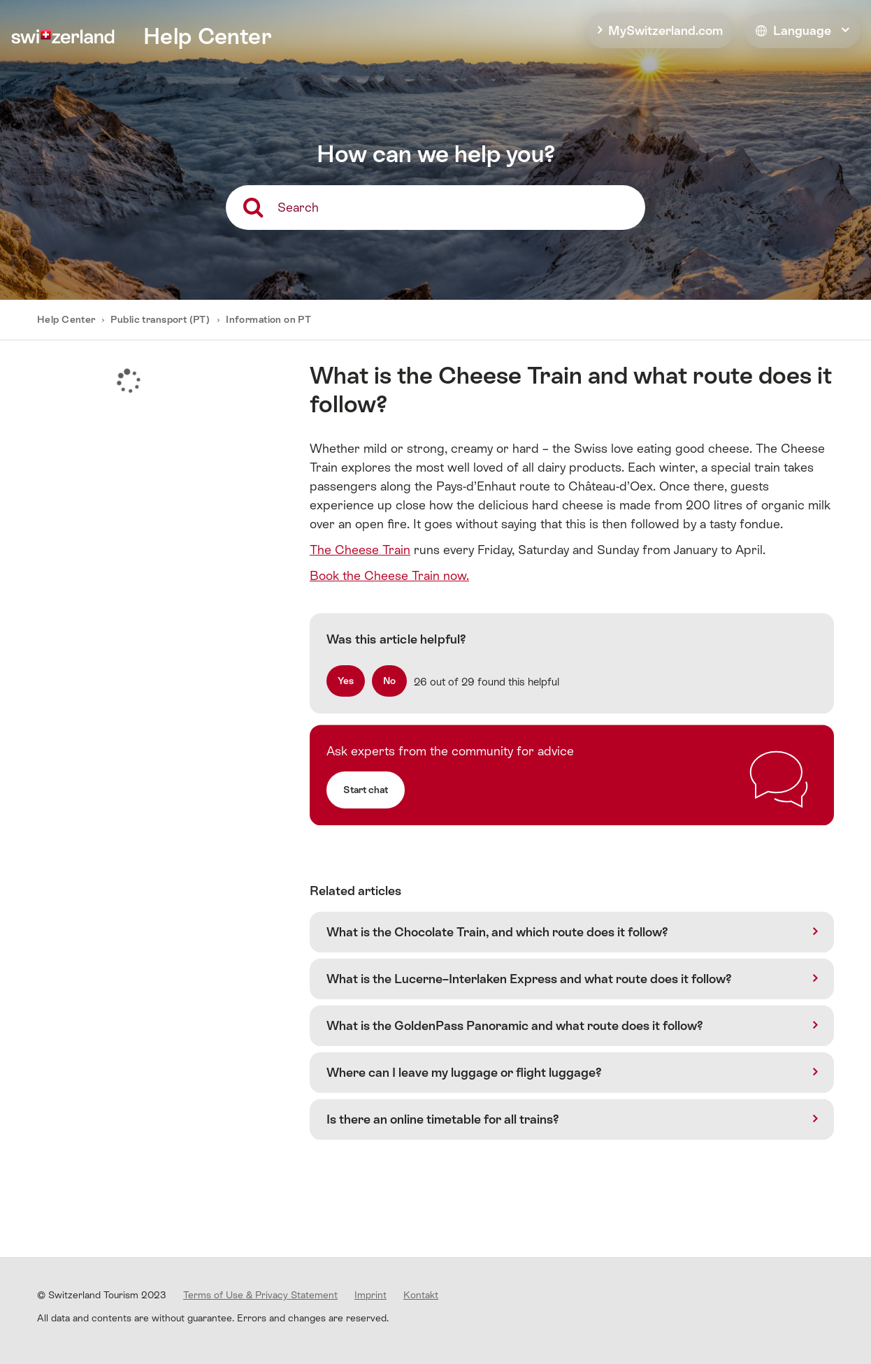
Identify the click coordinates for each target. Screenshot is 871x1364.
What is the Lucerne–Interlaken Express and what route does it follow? (529, 978)
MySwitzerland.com (665, 30)
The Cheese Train (360, 549)
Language (793, 30)
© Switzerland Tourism (101, 1294)
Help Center (67, 319)
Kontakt (420, 1294)
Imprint (370, 1294)
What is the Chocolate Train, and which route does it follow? (497, 931)
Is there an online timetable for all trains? (442, 1119)
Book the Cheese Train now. (389, 575)
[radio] (345, 681)
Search (298, 207)
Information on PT (268, 319)
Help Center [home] (207, 36)
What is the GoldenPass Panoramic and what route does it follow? (514, 1025)
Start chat (365, 789)
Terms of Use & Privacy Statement (260, 1294)
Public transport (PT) (160, 319)
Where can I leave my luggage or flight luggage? (464, 1072)
